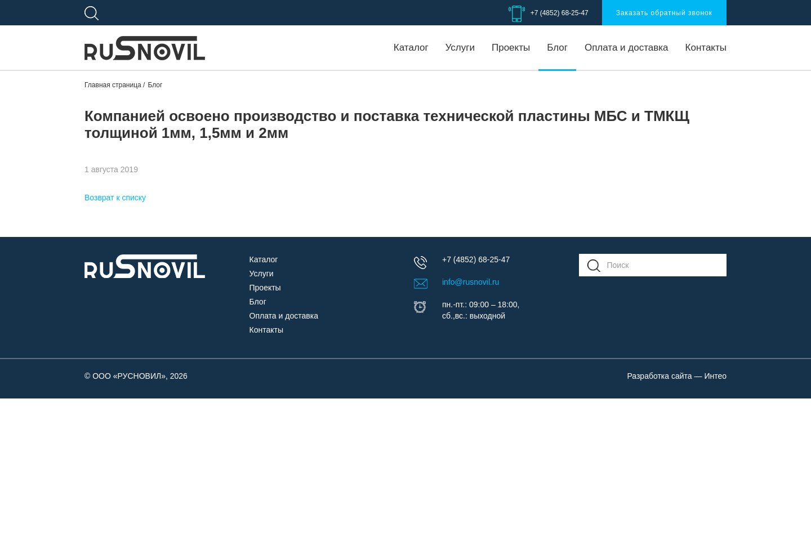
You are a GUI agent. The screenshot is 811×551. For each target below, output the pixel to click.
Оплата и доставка (627, 47)
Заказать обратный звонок (664, 13)
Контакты (706, 47)
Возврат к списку (115, 197)
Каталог (411, 47)
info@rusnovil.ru (470, 281)
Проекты (511, 47)
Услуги (460, 47)
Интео (715, 375)
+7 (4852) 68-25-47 (560, 13)
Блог (557, 47)
